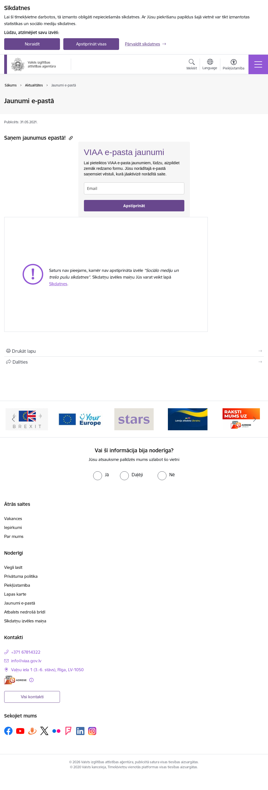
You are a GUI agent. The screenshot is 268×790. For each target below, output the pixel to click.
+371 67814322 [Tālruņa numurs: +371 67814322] (25, 652)
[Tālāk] (254, 419)
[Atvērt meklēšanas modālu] (192, 65)
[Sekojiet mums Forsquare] (68, 731)
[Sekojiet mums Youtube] (20, 730)
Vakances (13, 518)
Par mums (13, 536)
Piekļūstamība (17, 585)
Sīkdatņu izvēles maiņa (25, 621)
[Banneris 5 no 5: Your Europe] (133, 418)
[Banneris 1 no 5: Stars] (187, 418)
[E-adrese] (15, 680)
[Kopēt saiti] (70, 138)
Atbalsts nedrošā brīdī (24, 612)
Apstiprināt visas (91, 44)
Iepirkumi (13, 527)
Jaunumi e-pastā (19, 603)
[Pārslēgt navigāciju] (258, 64)
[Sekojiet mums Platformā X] (44, 731)
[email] (134, 188)
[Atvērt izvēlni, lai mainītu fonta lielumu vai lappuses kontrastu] (233, 65)
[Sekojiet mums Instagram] (92, 731)
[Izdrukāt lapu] (134, 351)
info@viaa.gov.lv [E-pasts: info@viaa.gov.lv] (26, 660)
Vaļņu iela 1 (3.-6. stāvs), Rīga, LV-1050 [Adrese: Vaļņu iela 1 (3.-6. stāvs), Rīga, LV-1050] (47, 669)
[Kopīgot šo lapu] (134, 362)
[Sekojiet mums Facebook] (8, 731)
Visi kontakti (32, 696)
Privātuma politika (21, 576)
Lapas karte (15, 594)
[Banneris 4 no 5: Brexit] (80, 418)
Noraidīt (32, 44)
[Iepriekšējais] (13, 419)
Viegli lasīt (13, 567)
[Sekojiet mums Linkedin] (80, 731)
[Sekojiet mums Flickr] (56, 730)
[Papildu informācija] (31, 680)
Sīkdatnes (58, 283)
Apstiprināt (134, 205)
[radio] (101, 474)
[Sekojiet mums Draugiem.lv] (32, 730)
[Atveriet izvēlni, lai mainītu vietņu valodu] (210, 65)
